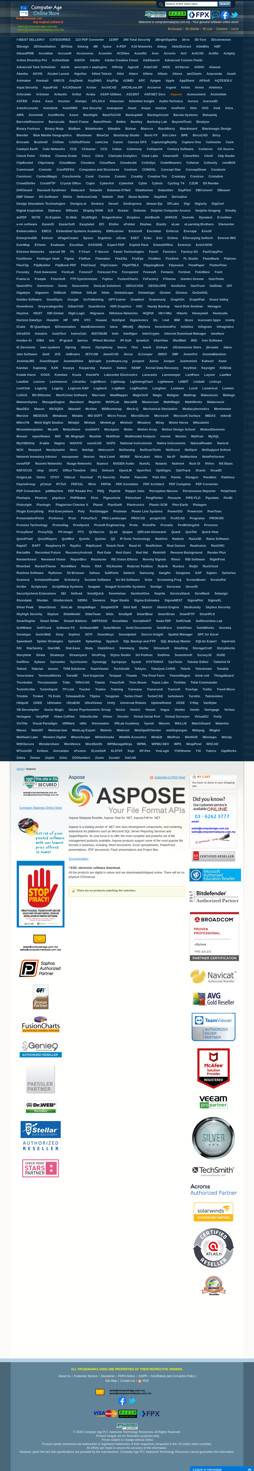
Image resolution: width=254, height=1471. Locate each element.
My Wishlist (192, 28)
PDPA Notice (126, 1376)
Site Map (111, 1380)
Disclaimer (108, 1376)
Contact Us (127, 1380)
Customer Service (85, 1376)
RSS (146, 1380)
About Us (64, 1376)
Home (20, 768)
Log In (235, 28)
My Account (175, 28)
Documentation (79, 859)
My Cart (207, 28)
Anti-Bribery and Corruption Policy (173, 1376)
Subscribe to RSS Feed (169, 777)
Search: (162, 4)
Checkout (221, 28)
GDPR (143, 1376)
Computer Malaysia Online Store (40, 808)
